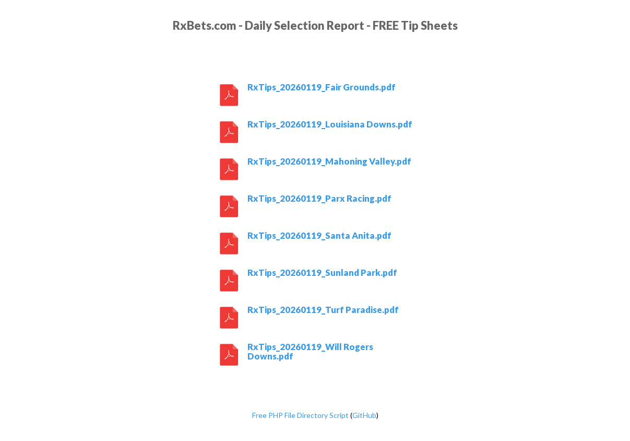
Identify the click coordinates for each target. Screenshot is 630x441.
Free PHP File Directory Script (300, 415)
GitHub (364, 415)
